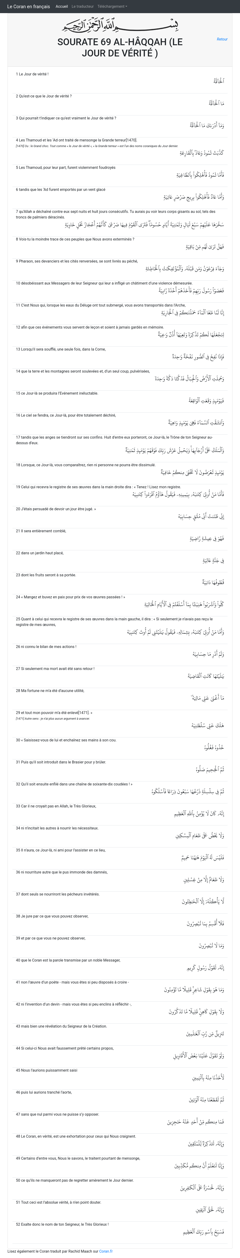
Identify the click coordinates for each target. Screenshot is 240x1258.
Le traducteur (83, 6)
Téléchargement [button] (111, 6)
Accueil (62, 6)
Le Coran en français (28, 6)
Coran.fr (105, 1251)
